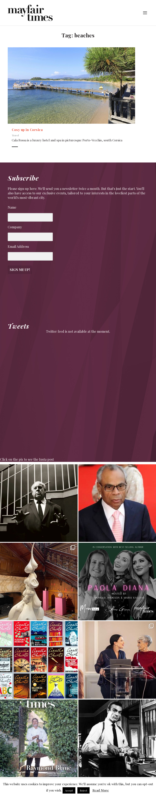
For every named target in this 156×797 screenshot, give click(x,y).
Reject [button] (83, 790)
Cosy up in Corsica (27, 130)
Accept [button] (69, 790)
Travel (15, 135)
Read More (100, 790)
